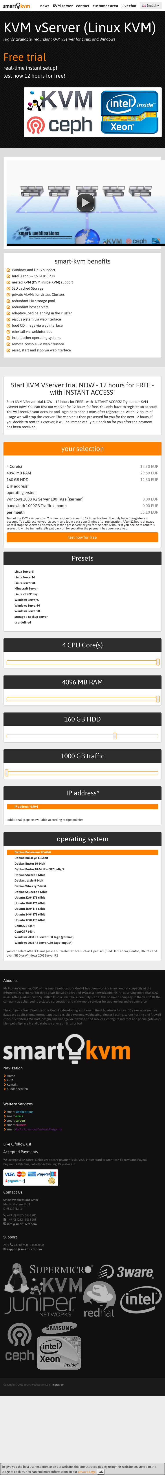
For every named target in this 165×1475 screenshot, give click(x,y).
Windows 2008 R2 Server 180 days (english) (43, 942)
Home (9, 1076)
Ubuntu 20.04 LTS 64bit (30, 903)
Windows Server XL (28, 611)
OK (101, 1471)
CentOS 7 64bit (25, 931)
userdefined (23, 622)
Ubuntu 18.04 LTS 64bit (30, 908)
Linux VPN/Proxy (26, 594)
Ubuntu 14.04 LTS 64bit (30, 914)
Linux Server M (25, 577)
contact (82, 6)
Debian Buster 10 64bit (30, 863)
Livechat (129, 6)
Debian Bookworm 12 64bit (33, 852)
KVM (8, 1080)
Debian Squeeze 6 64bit (31, 892)
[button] (85, 202)
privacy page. (87, 1471)
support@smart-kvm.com (24, 1249)
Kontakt (10, 1084)
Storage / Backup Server (31, 616)
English (150, 5)
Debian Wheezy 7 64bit (30, 886)
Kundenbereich (15, 1089)
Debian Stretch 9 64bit (30, 875)
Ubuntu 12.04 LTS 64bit (30, 920)
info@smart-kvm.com (22, 1224)
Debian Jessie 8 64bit (29, 880)
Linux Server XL (25, 583)
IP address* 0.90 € (26, 806)
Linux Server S (24, 571)
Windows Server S (27, 600)
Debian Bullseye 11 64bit (31, 858)
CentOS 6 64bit (25, 926)
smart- (18, 1111)
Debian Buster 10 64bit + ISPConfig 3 (39, 869)
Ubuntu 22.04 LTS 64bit (30, 897)
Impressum (58, 1384)
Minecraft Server (26, 588)
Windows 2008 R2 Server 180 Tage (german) (44, 937)
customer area (105, 6)
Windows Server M (27, 605)
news (45, 6)
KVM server (63, 6)
